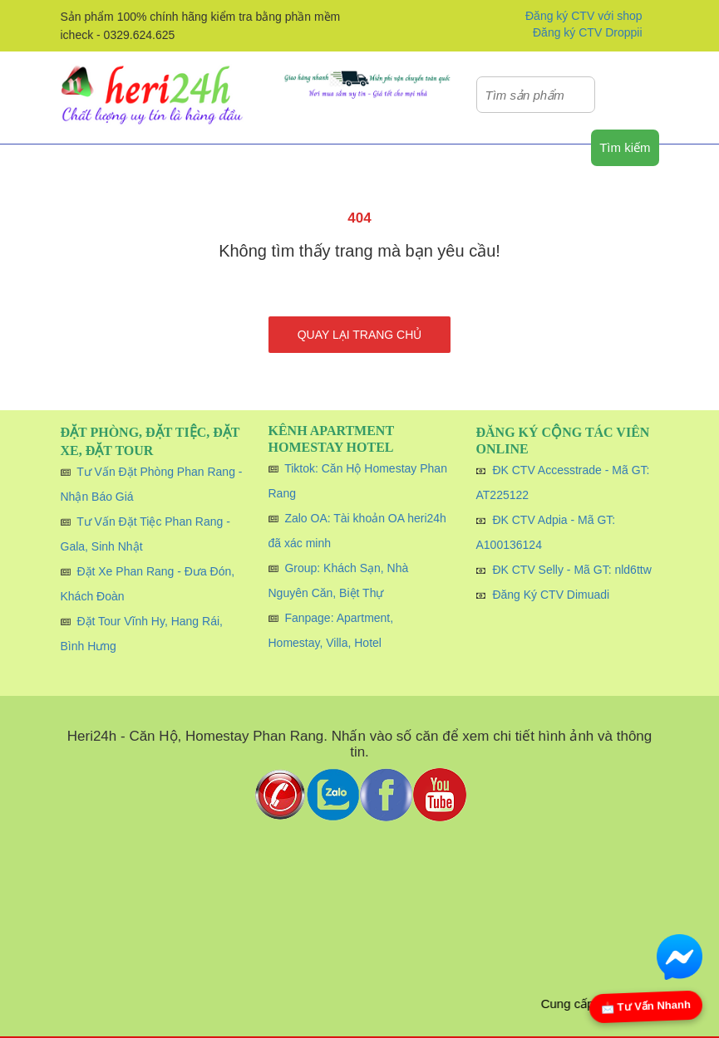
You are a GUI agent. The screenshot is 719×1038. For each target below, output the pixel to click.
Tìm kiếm (624, 147)
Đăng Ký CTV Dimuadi (550, 594)
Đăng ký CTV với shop (584, 15)
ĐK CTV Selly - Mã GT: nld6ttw (571, 569)
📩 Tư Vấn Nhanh (646, 1006)
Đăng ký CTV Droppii (588, 32)
